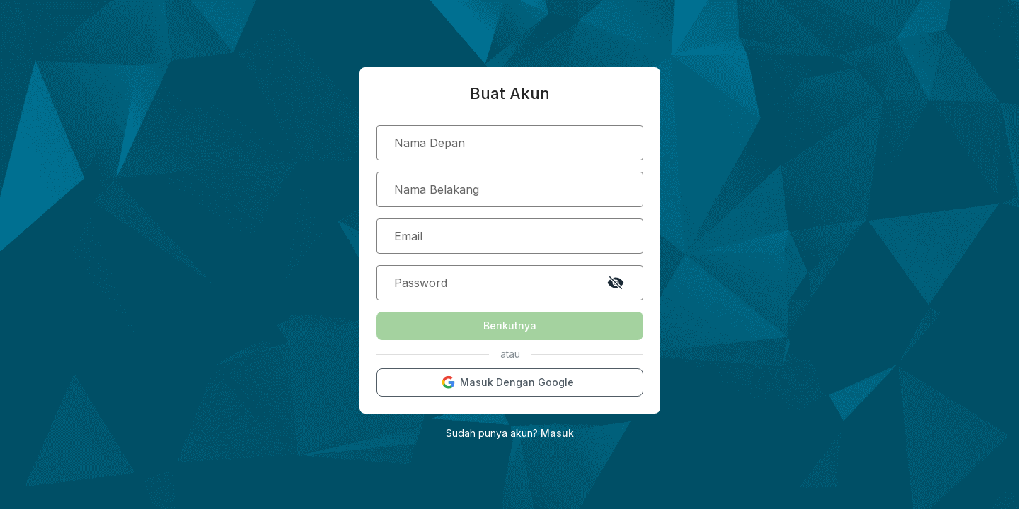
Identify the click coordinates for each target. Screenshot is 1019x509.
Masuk (557, 433)
